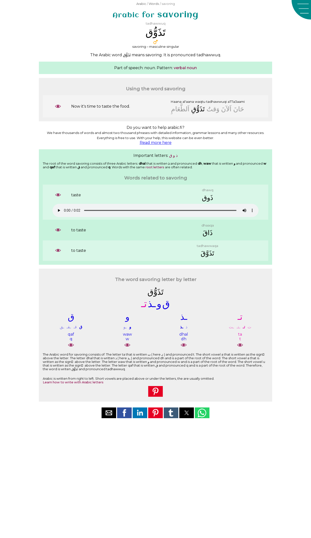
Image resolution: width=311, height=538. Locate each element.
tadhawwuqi (216, 102)
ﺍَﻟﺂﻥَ (226, 109)
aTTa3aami (236, 102)
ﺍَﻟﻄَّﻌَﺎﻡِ (180, 109)
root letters (155, 167)
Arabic (141, 4)
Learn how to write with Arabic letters (73, 382)
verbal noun (185, 68)
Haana (176, 102)
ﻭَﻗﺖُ (213, 109)
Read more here (156, 142)
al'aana (188, 102)
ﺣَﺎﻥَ (238, 109)
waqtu (200, 102)
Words (154, 4)
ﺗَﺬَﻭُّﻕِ (198, 109)
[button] (301, 9)
